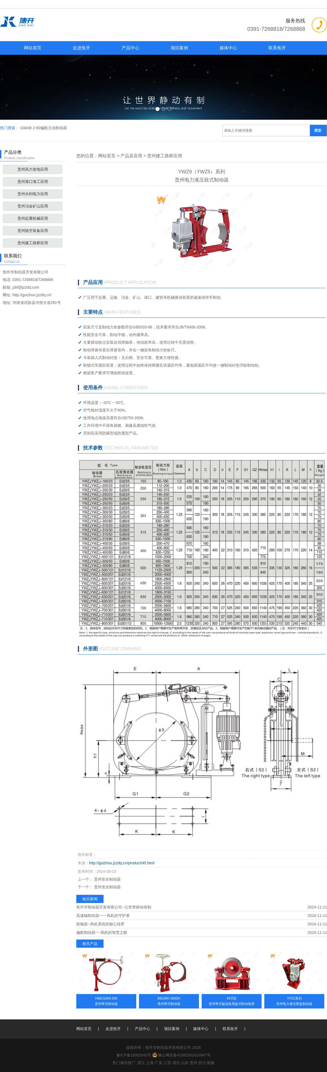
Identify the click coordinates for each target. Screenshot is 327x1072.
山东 (185, 1063)
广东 (158, 1063)
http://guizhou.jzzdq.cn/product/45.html (122, 863)
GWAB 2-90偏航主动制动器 (43, 128)
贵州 (193, 1063)
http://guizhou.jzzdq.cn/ (32, 295)
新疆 (210, 1063)
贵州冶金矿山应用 (32, 206)
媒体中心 (228, 48)
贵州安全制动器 (107, 879)
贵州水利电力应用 (32, 194)
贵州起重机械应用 (32, 218)
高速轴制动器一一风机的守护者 (103, 915)
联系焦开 (277, 48)
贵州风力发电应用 (32, 169)
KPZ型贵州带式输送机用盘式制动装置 (232, 1001)
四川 (202, 1063)
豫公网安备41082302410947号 (181, 1055)
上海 (150, 1063)
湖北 (176, 1063)
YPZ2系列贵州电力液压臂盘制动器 (294, 1001)
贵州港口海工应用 (32, 181)
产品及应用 (131, 155)
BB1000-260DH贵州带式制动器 (169, 1001)
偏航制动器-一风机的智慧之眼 (101, 932)
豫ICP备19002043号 (133, 1055)
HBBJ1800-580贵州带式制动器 (106, 1001)
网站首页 (32, 48)
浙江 (141, 1063)
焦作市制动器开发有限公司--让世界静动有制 (113, 907)
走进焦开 (81, 48)
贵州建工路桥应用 (32, 243)
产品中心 (130, 48)
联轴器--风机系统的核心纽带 (100, 924)
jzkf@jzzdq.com (26, 287)
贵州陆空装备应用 (32, 230)
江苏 (167, 1063)
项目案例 (179, 48)
